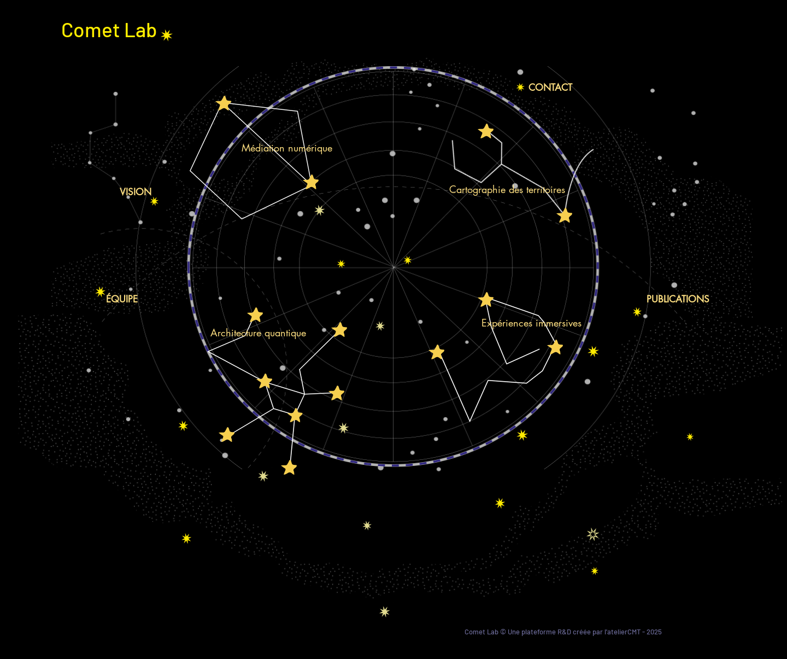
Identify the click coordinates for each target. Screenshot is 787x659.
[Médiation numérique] (286, 148)
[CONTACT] (550, 88)
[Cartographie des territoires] (507, 189)
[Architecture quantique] (258, 333)
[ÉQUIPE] (122, 299)
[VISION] (135, 192)
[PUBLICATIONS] (678, 299)
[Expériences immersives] (531, 323)
